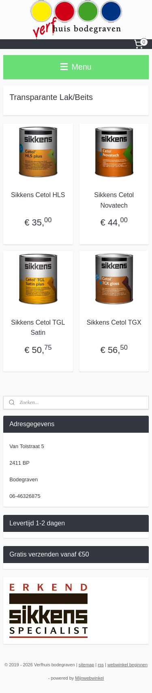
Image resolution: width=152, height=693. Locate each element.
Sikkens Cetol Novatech (114, 200)
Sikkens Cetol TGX (114, 322)
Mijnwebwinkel (89, 678)
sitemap (86, 664)
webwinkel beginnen (127, 664)
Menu (75, 66)
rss (101, 664)
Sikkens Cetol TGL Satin (38, 327)
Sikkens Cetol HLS (38, 194)
